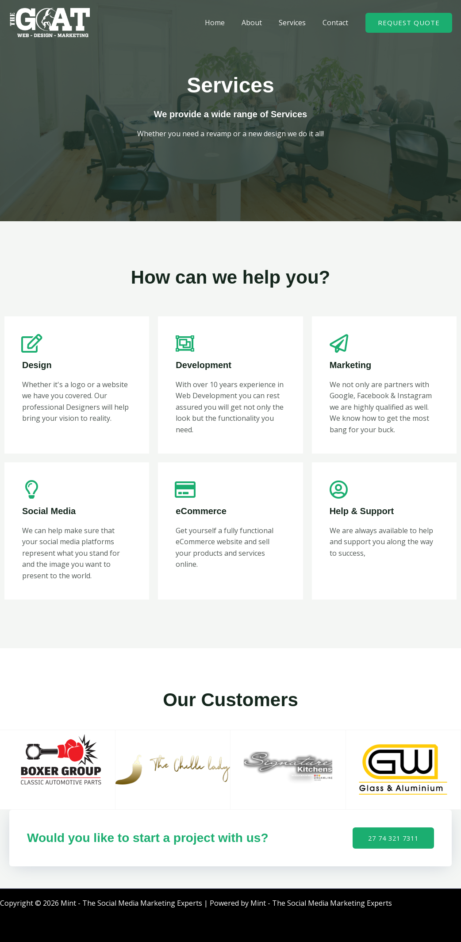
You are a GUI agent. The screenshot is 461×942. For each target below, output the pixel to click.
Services (296, 22)
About (258, 22)
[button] (408, 23)
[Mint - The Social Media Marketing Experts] (49, 22)
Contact (337, 22)
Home (224, 22)
